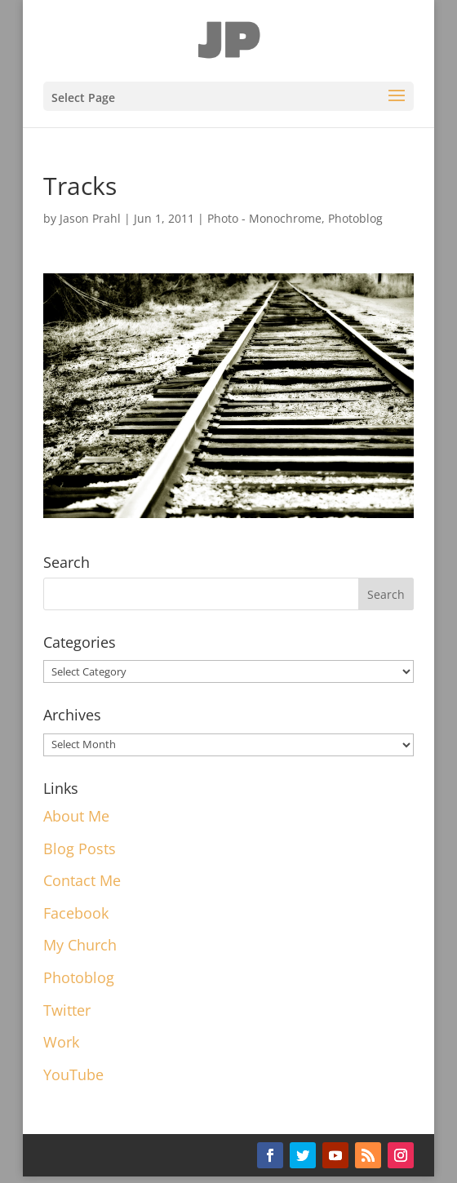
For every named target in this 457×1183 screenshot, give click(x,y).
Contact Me (82, 880)
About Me (76, 816)
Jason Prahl (90, 218)
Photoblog (355, 218)
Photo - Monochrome (264, 218)
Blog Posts (79, 848)
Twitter (67, 1010)
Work (61, 1042)
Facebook (76, 913)
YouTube (73, 1074)
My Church (80, 945)
